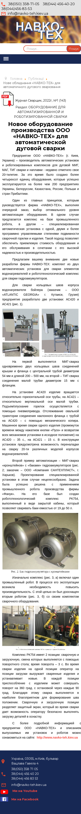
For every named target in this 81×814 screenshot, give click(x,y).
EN (75, 19)
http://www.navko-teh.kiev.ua (57, 737)
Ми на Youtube (24, 791)
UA (62, 19)
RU (69, 19)
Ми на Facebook (24, 799)
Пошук (74, 48)
